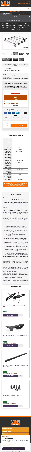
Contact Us (28, 1)
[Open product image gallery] (15, 41)
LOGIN (29, 4)
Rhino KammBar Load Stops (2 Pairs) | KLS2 (12, 395)
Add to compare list (20, 315)
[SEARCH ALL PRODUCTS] (14, 9)
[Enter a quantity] (7, 125)
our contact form (21, 185)
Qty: (7, 123)
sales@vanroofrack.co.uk (24, 3)
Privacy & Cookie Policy (6, 441)
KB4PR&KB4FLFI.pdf (19, 151)
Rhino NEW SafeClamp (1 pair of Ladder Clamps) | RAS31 (14, 306)
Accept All (14, 448)
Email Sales (4, 14)
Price (5, 101)
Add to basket (10, 315)
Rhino (10, 68)
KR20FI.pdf (20, 162)
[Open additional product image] (4, 53)
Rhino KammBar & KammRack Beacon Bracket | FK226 (15, 335)
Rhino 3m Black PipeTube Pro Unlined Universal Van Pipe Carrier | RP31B (15, 366)
